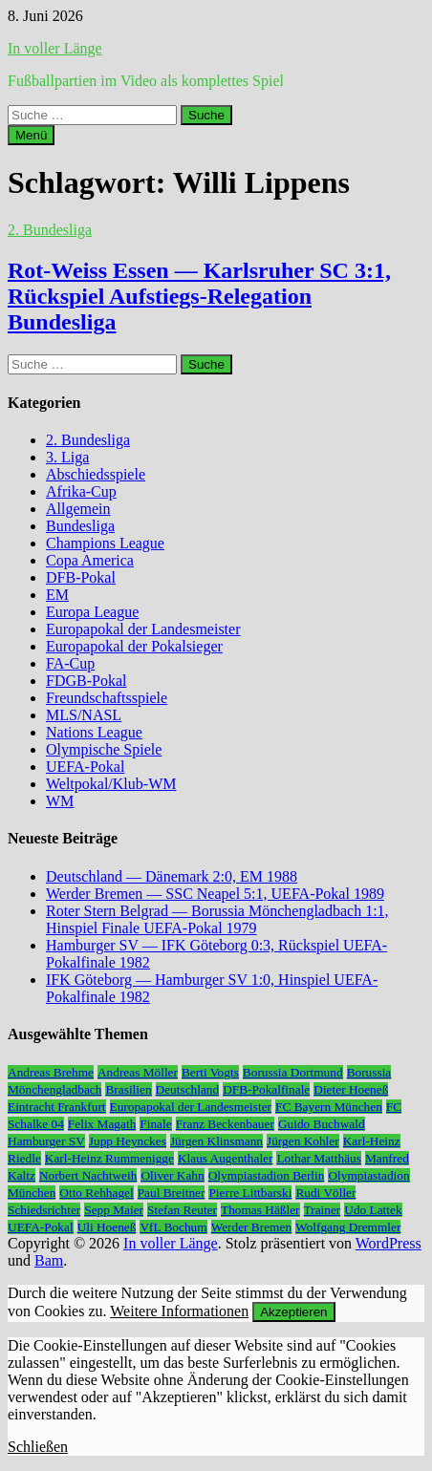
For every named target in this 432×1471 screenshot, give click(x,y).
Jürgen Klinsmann (216, 1141)
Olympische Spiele (104, 749)
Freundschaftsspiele (106, 698)
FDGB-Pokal (86, 680)
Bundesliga (80, 526)
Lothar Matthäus (318, 1158)
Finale (155, 1124)
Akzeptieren (293, 1312)
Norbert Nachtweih (88, 1175)
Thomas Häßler (260, 1210)
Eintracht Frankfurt (57, 1106)
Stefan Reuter (182, 1210)
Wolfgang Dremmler (347, 1227)
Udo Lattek (372, 1210)
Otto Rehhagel (96, 1192)
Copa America (90, 560)
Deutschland (188, 1089)
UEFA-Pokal (85, 766)
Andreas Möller (137, 1072)
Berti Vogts (210, 1072)
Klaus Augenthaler (225, 1158)
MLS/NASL (83, 715)
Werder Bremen (251, 1227)
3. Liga (67, 457)
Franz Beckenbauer (225, 1124)
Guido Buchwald (321, 1124)
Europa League (92, 612)
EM (57, 594)
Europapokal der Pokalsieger (134, 646)
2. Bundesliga (50, 230)
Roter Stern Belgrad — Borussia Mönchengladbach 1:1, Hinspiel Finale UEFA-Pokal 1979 (217, 919)
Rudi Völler (325, 1192)
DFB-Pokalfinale (266, 1089)
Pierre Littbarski (250, 1192)
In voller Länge (55, 48)
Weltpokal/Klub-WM (111, 784)
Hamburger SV (46, 1141)
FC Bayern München (328, 1106)
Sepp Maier (113, 1210)
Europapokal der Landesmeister (143, 629)
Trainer (322, 1210)
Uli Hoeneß (107, 1227)
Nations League (94, 732)
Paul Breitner (171, 1192)
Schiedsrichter (44, 1210)
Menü (31, 135)
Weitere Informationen (179, 1311)
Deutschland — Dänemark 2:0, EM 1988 (171, 876)
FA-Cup (70, 663)
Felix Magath (102, 1124)
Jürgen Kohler (303, 1141)
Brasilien (128, 1089)
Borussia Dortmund (293, 1072)
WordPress (388, 1243)
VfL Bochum (173, 1227)
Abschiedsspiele (95, 474)
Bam (48, 1260)
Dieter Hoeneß (350, 1089)
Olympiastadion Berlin (266, 1175)
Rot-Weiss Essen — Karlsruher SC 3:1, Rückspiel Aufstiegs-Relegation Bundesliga (199, 296)
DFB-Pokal (81, 577)
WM (60, 801)
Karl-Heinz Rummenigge (109, 1158)
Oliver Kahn (172, 1175)
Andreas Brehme (51, 1072)
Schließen (38, 1447)
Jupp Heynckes (127, 1141)
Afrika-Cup (81, 491)
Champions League (105, 543)
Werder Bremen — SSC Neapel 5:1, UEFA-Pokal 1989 (215, 893)
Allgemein (78, 509)
